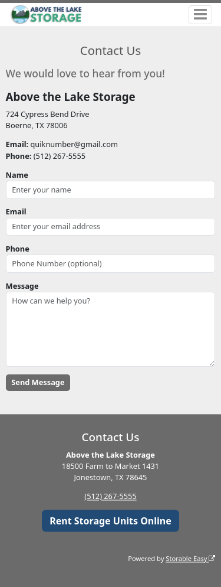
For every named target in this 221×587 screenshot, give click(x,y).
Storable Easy (190, 558)
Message (22, 286)
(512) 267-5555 (110, 496)
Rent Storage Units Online (110, 520)
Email (16, 211)
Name (17, 174)
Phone (17, 248)
